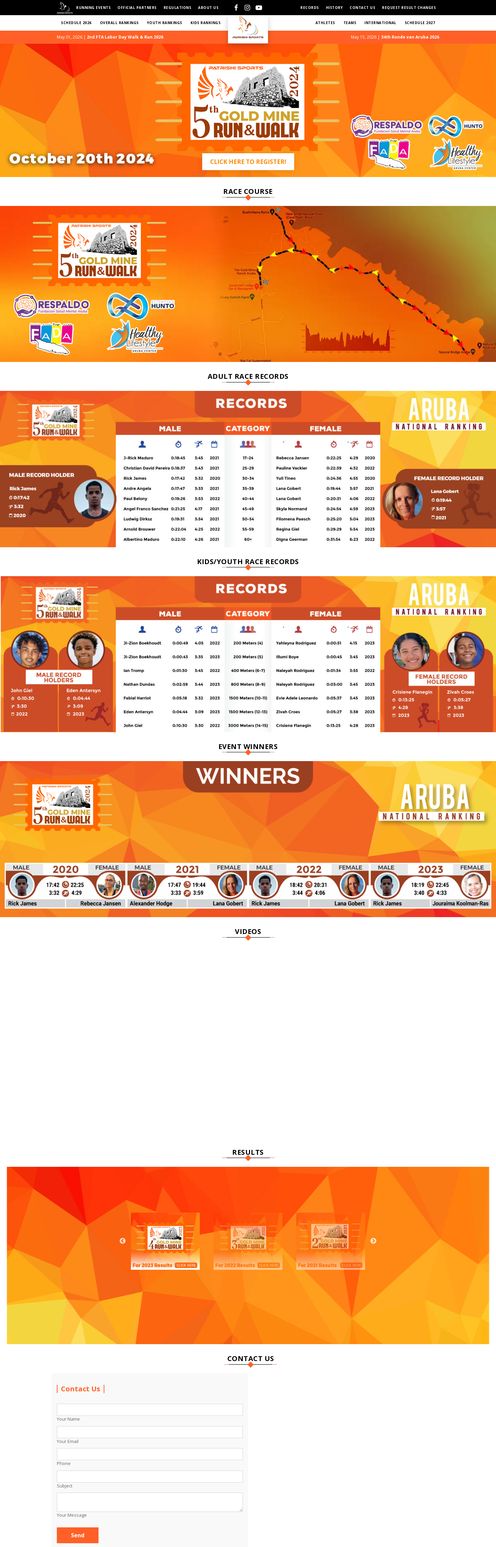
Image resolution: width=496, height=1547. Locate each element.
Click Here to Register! (248, 162)
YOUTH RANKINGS (164, 22)
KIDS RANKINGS (205, 22)
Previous (122, 1241)
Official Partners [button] (137, 7)
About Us (208, 7)
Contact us (362, 7)
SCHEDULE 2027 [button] (420, 22)
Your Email (68, 1441)
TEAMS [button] (349, 22)
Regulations (178, 7)
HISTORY (334, 7)
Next (373, 1241)
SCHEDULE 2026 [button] (76, 22)
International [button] (380, 22)
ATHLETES (325, 22)
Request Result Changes (409, 7)
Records (309, 7)
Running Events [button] (93, 7)
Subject (64, 1486)
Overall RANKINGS (119, 22)
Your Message (72, 1515)
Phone (64, 1463)
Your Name (68, 1419)
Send (77, 1535)
